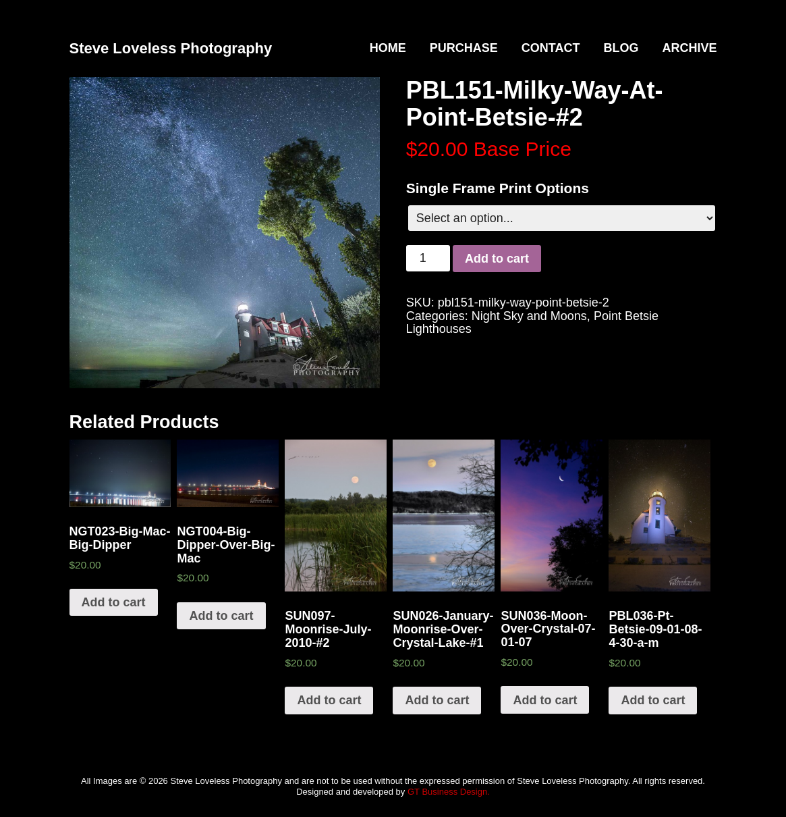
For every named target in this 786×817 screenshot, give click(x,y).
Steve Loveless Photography (171, 48)
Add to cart (497, 258)
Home (388, 48)
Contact (551, 48)
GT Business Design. (449, 792)
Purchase (464, 48)
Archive (689, 48)
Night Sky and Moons (529, 316)
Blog (620, 48)
